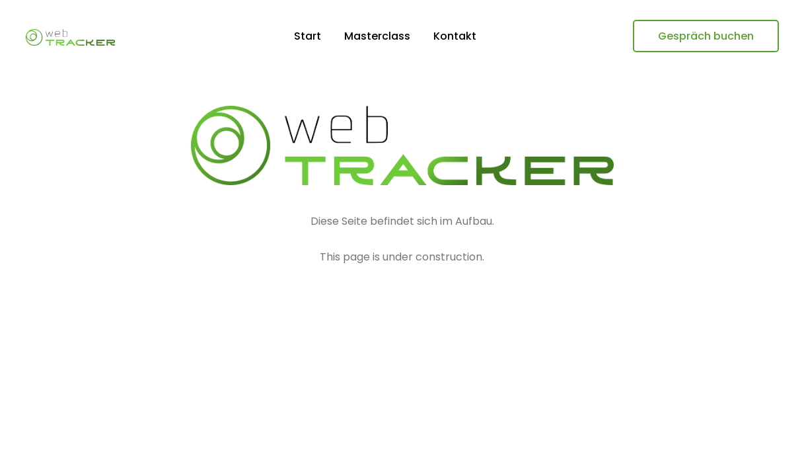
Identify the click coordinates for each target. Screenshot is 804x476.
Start (307, 36)
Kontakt (454, 36)
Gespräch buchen (706, 36)
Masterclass (377, 36)
